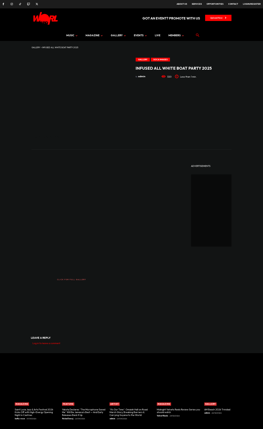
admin (141, 76)
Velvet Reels (162, 416)
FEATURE (68, 404)
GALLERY (36, 47)
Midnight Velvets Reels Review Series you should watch (178, 411)
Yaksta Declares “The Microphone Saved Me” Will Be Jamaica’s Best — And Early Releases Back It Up (83, 412)
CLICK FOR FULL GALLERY (71, 279)
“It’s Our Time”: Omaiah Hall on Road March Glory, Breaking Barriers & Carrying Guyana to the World (129, 412)
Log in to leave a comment (46, 343)
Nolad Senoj (67, 418)
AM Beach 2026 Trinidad (217, 409)
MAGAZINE (22, 404)
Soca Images (160, 60)
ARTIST (114, 404)
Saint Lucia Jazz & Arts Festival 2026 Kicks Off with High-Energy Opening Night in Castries (34, 412)
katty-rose (20, 418)
